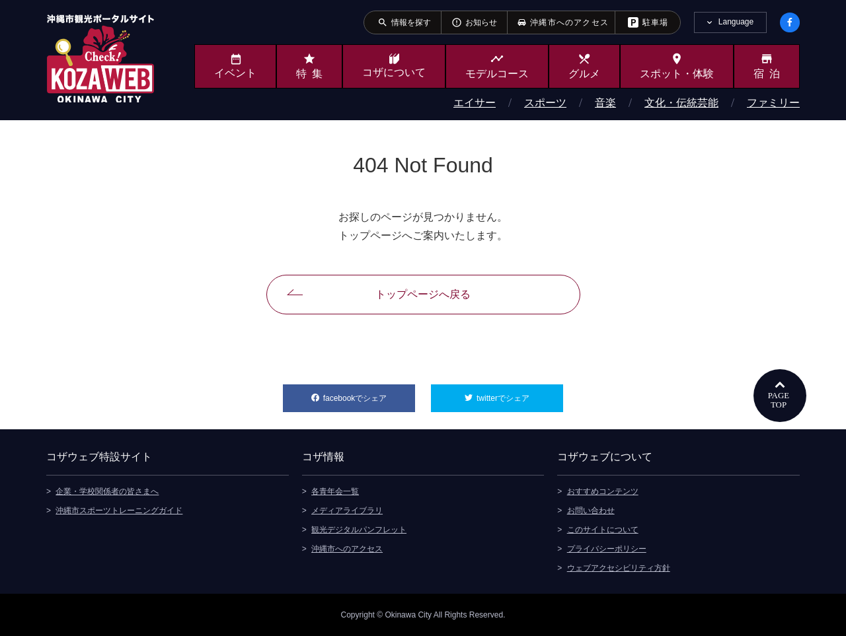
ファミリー (773, 102)
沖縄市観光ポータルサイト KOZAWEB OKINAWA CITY (100, 58)
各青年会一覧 (335, 491)
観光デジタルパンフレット (358, 529)
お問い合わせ (591, 510)
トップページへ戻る (423, 294)
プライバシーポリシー (606, 548)
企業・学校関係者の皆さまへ (107, 491)
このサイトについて (602, 529)
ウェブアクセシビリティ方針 (618, 568)
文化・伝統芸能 (681, 102)
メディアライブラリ (347, 510)
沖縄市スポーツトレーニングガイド (119, 510)
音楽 (605, 102)
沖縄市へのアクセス (347, 548)
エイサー (474, 102)
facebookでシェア (369, 393)
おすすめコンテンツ (602, 491)
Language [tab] (735, 21)
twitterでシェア (520, 393)
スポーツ (545, 102)
